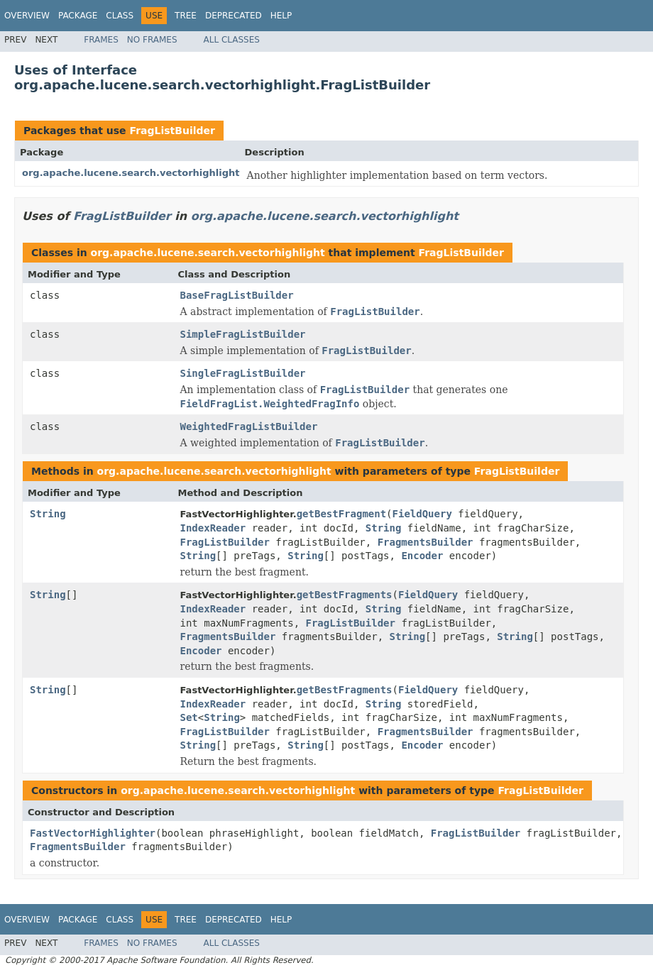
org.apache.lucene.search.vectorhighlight (131, 172)
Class (119, 16)
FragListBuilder (171, 130)
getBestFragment (341, 513)
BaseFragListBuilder (237, 295)
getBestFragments (345, 594)
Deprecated (233, 16)
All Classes (232, 40)
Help (281, 16)
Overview (27, 16)
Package (77, 16)
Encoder (422, 555)
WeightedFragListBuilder (249, 426)
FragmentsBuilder (425, 542)
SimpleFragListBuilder (243, 334)
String (48, 513)
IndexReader (213, 528)
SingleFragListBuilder (243, 373)
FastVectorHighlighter (92, 833)
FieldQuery (422, 513)
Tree (186, 16)
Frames (101, 40)
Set (189, 717)
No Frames (152, 40)
